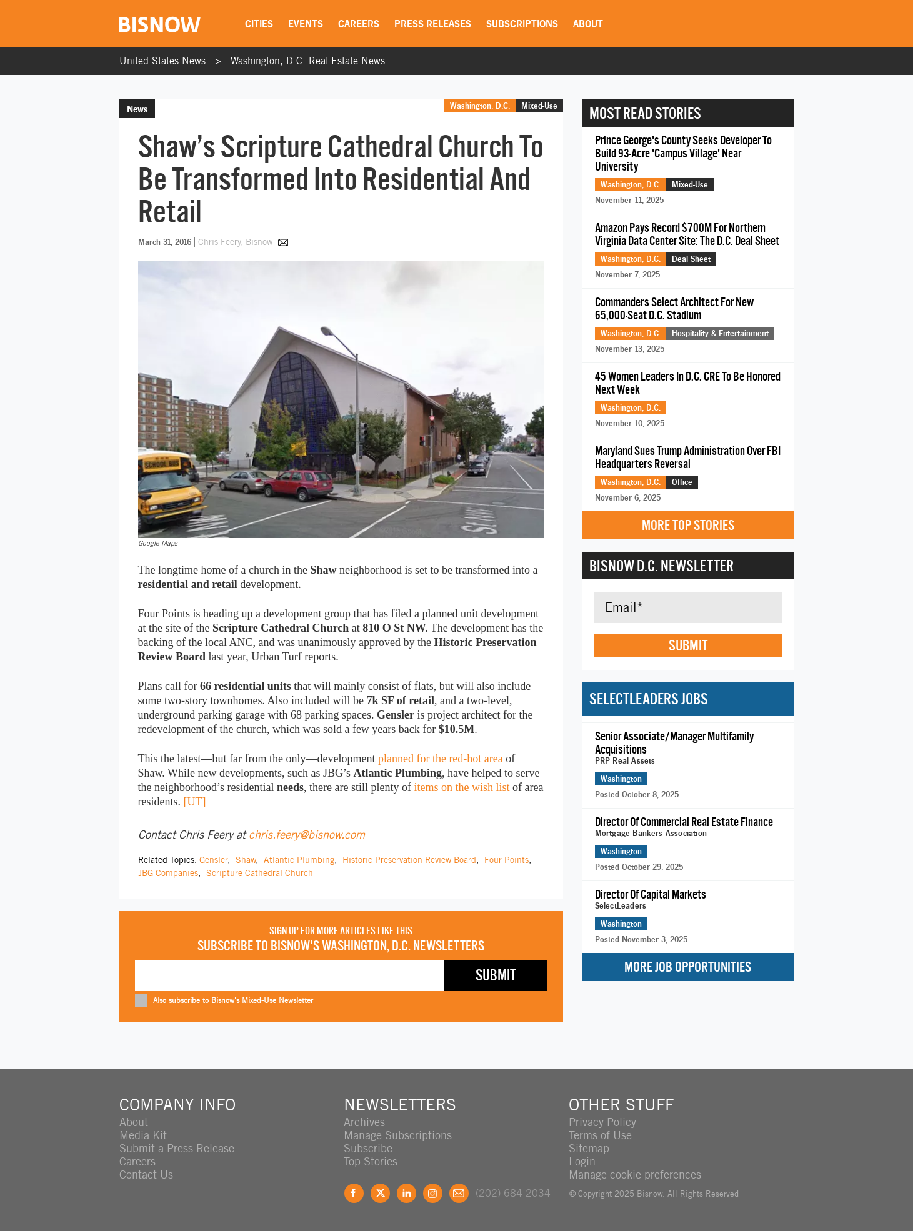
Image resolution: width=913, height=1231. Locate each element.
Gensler (213, 860)
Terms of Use (600, 1135)
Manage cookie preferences (635, 1174)
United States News (162, 61)
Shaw (246, 860)
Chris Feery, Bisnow (236, 242)
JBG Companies (168, 873)
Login (582, 1161)
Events (305, 23)
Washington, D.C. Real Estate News (308, 61)
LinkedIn (406, 1193)
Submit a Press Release (176, 1148)
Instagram (432, 1193)
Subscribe (368, 1148)
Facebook (354, 1193)
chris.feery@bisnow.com (307, 834)
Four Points (506, 860)
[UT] (194, 801)
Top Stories (370, 1161)
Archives (364, 1122)
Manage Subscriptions (398, 1135)
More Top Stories (688, 525)
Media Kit (143, 1135)
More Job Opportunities (687, 967)
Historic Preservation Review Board (409, 860)
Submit (688, 645)
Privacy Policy (602, 1122)
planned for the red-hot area (440, 758)
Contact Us (146, 1174)
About (588, 23)
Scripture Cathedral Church (259, 873)
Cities (259, 23)
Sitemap (589, 1148)
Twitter (380, 1193)
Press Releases (432, 23)
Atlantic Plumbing (299, 860)
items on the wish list (461, 787)
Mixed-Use (539, 106)
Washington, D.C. (480, 106)
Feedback (459, 1193)
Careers (358, 23)
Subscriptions (522, 23)
